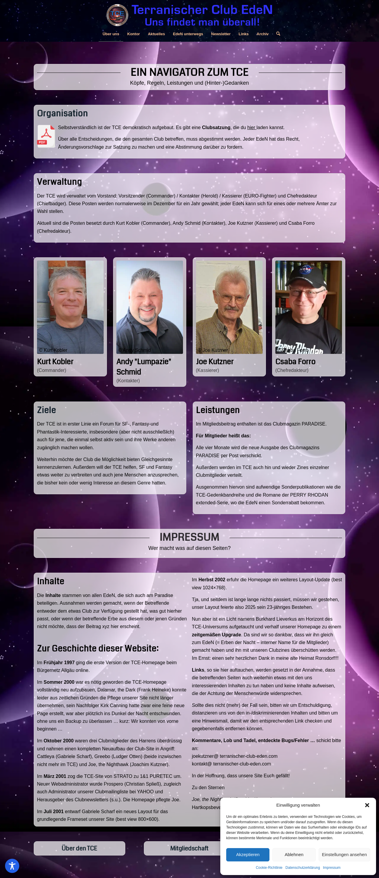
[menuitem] (111, 34)
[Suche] (276, 34)
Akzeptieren (247, 854)
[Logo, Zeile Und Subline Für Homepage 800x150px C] (189, 13)
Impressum (332, 868)
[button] (367, 805)
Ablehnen (294, 854)
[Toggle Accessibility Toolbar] (12, 866)
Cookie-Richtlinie (269, 868)
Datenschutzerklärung (302, 868)
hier (251, 127)
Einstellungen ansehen (344, 854)
